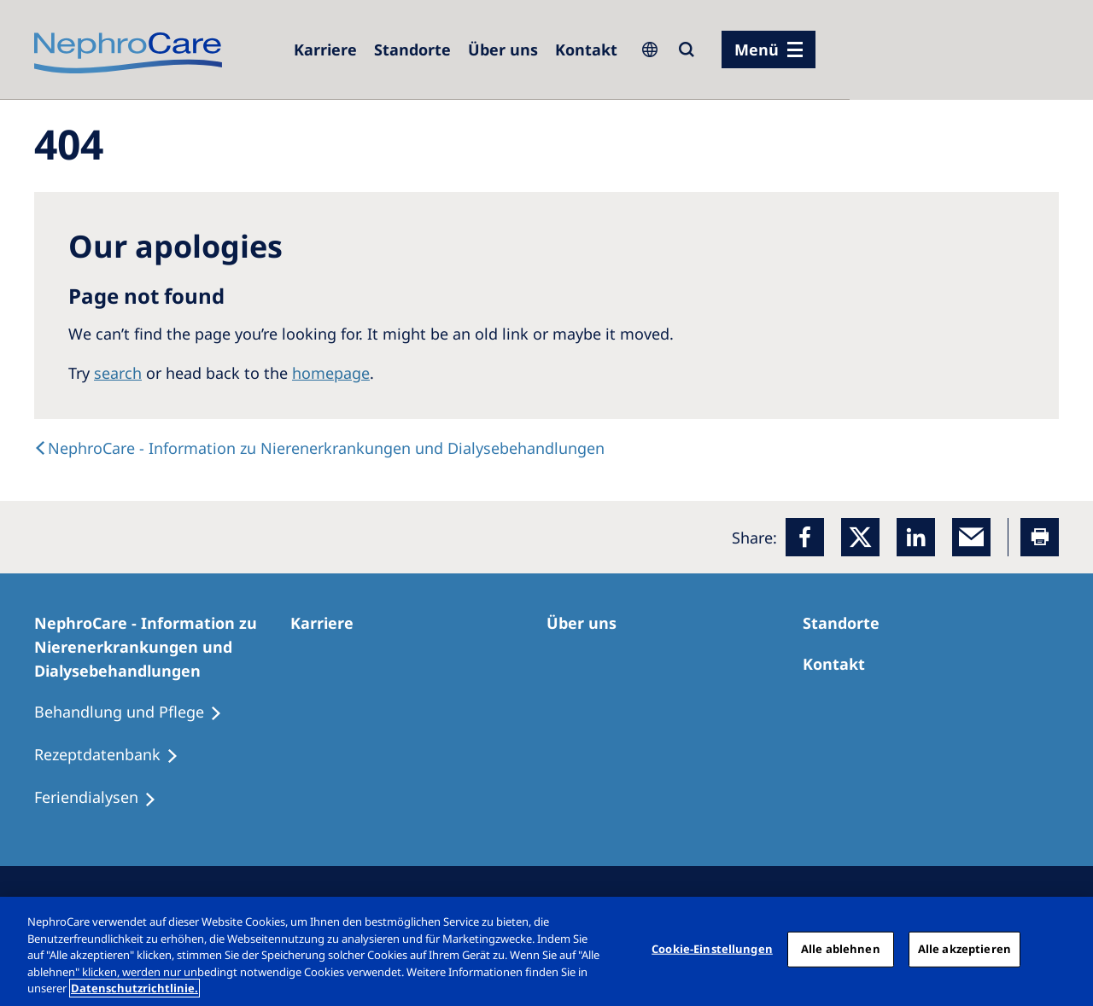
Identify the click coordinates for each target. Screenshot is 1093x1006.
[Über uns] (502, 49)
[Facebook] (805, 537)
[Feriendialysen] (103, 798)
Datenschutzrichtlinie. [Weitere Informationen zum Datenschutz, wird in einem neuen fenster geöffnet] (134, 988)
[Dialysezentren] (412, 49)
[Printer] (1039, 537)
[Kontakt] (586, 49)
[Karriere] (325, 49)
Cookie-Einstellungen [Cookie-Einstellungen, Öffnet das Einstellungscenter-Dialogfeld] (712, 949)
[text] (319, 448)
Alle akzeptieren (964, 949)
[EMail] (971, 537)
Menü (756, 49)
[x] (860, 537)
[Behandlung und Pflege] (135, 712)
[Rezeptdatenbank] (114, 755)
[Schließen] (1065, 949)
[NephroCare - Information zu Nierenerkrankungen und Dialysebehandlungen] (162, 647)
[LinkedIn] (916, 537)
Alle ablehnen (840, 949)
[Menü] (768, 49)
